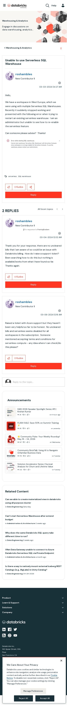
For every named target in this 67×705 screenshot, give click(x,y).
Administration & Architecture (21, 523)
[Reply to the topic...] (37, 382)
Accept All (45, 698)
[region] (34, 680)
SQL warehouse (24, 176)
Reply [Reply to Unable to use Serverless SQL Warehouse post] (33, 194)
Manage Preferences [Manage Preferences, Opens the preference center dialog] (33, 691)
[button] (33, 144)
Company (7, 612)
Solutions (7, 607)
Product (6, 598)
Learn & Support (10, 602)
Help (53, 5)
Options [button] (61, 48)
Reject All (23, 698)
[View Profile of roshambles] (23, 74)
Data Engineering (15, 507)
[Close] (61, 660)
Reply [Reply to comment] (33, 284)
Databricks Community (17, 6)
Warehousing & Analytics (19, 47)
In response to (37, 229)
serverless (12, 176)
